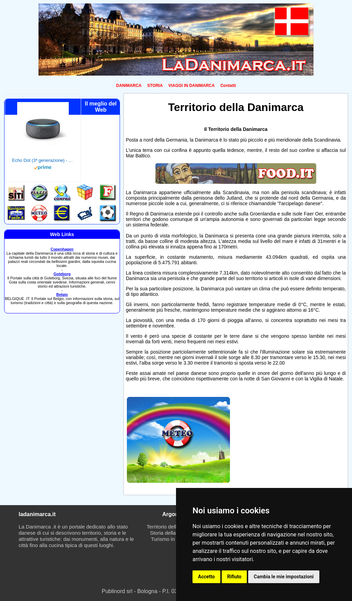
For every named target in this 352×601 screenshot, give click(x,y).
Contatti (228, 85)
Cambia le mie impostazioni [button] (284, 576)
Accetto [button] (206, 576)
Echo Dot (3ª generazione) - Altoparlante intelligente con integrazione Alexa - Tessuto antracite (43, 160)
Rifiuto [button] (234, 576)
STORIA (155, 85)
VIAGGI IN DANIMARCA (191, 85)
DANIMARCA (129, 85)
